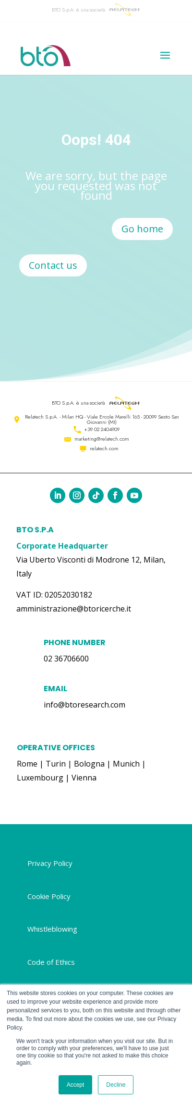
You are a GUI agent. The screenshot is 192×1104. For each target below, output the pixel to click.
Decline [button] (115, 1084)
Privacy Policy (49, 863)
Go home (142, 228)
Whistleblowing (52, 929)
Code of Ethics (51, 962)
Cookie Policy (49, 896)
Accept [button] (75, 1084)
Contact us (53, 265)
